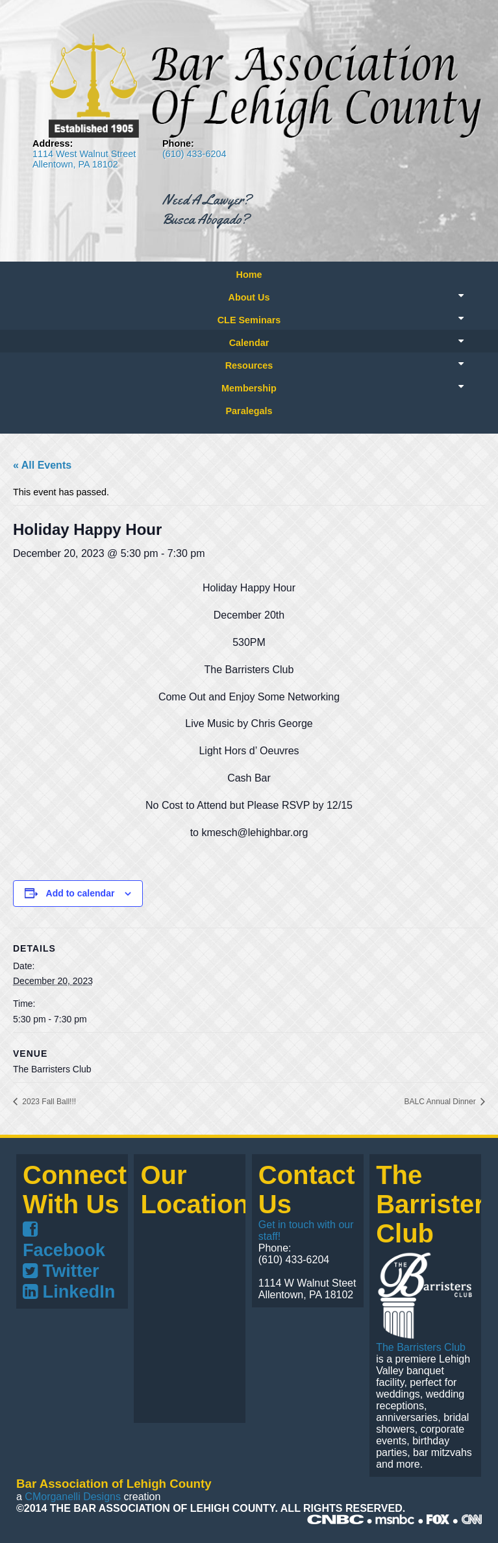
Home (249, 274)
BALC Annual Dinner (441, 1101)
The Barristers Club (421, 1347)
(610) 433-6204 (194, 154)
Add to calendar (80, 893)
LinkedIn (69, 1291)
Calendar (249, 342)
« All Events (42, 465)
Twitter (61, 1271)
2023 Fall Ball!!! (48, 1101)
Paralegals (248, 411)
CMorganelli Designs (73, 1496)
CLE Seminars (249, 320)
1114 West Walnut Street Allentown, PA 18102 (84, 159)
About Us (249, 297)
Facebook (64, 1240)
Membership (249, 388)
